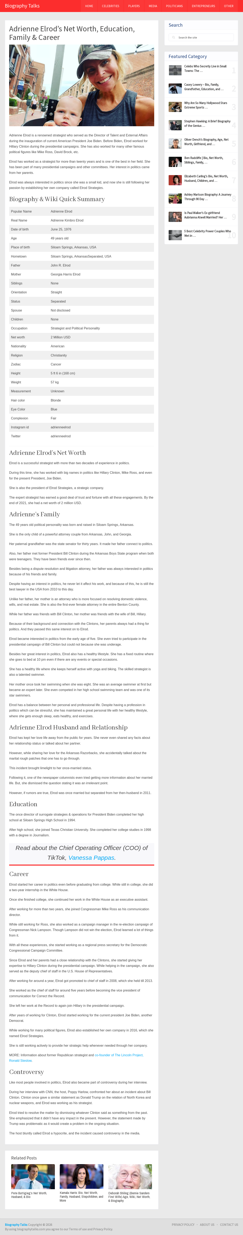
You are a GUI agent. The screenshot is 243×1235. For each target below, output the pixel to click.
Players (134, 6)
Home (89, 6)
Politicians (174, 6)
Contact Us (229, 1225)
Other (228, 6)
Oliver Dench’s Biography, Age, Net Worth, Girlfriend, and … (206, 142)
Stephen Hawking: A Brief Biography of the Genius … (207, 123)
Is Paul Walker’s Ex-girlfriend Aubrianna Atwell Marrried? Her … (205, 215)
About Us (207, 1225)
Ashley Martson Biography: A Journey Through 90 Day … (207, 197)
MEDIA (153, 6)
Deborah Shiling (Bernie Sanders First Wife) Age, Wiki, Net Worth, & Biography (129, 1197)
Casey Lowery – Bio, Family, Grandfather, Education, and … (203, 87)
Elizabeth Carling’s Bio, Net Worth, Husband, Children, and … (206, 178)
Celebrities (110, 6)
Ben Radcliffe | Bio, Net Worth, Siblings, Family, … (203, 160)
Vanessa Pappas (91, 857)
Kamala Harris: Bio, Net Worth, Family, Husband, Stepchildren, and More (81, 1196)
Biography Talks (22, 5)
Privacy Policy (183, 1225)
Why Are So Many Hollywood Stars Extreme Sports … (205, 105)
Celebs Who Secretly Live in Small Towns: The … (205, 68)
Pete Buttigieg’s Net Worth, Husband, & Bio (29, 1195)
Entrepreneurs (203, 6)
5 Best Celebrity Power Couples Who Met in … (207, 233)
